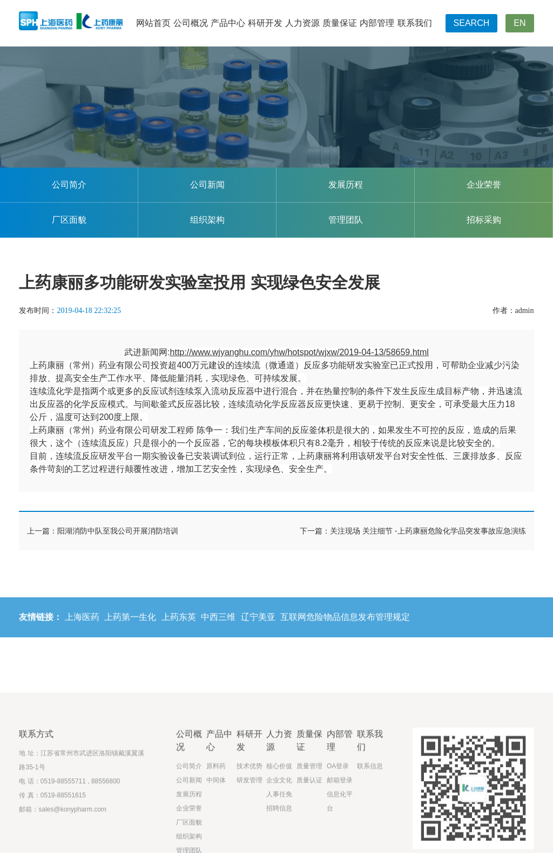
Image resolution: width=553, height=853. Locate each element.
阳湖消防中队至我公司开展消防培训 (117, 531)
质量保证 (339, 23)
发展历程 (345, 184)
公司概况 (190, 23)
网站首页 (153, 23)
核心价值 (279, 810)
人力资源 (302, 23)
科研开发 (265, 23)
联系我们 (414, 23)
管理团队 (345, 219)
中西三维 (218, 624)
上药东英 (178, 624)
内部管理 (377, 23)
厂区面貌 (69, 219)
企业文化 (279, 824)
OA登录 (338, 810)
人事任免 (279, 838)
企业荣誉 (484, 184)
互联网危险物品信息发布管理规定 (345, 624)
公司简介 (69, 184)
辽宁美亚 (258, 624)
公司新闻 (207, 184)
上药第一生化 (130, 624)
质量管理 (309, 810)
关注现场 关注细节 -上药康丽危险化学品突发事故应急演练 (427, 531)
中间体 (216, 824)
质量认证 (309, 824)
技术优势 (249, 810)
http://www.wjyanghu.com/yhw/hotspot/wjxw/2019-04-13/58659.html (299, 352)
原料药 (216, 810)
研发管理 (249, 824)
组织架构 (207, 219)
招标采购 (484, 219)
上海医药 (82, 624)
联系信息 (370, 810)
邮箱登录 (340, 824)
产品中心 (228, 23)
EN (519, 23)
